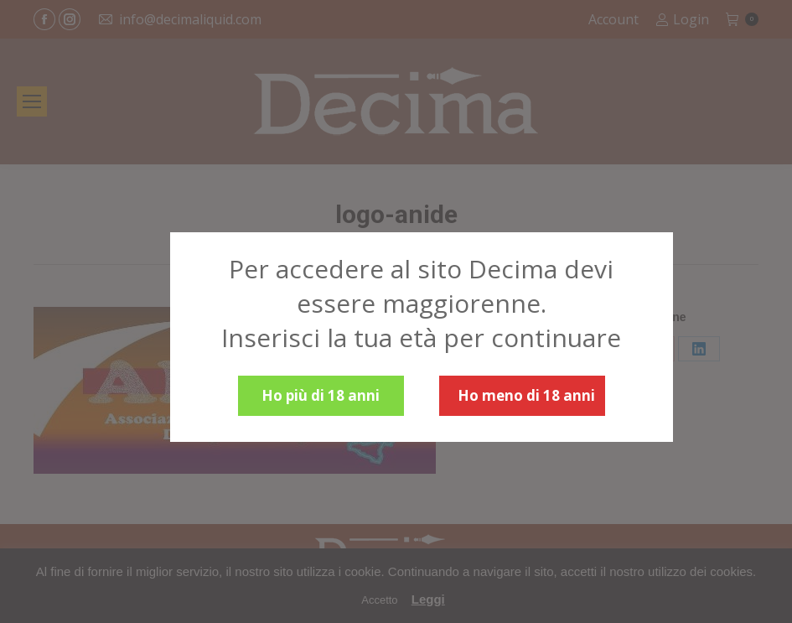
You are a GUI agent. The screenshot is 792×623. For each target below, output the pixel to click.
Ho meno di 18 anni (526, 395)
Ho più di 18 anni (320, 395)
